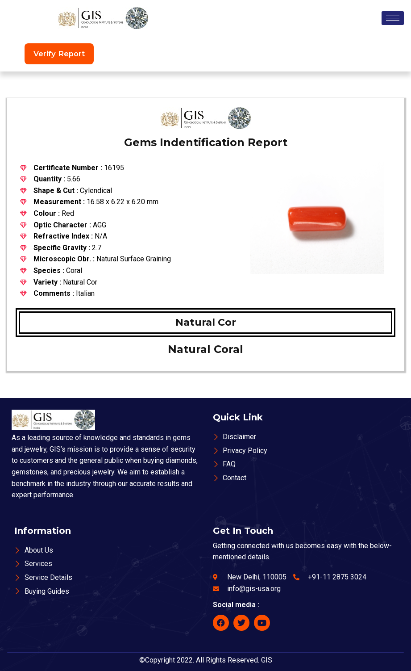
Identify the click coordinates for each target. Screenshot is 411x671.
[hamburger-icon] (393, 18)
